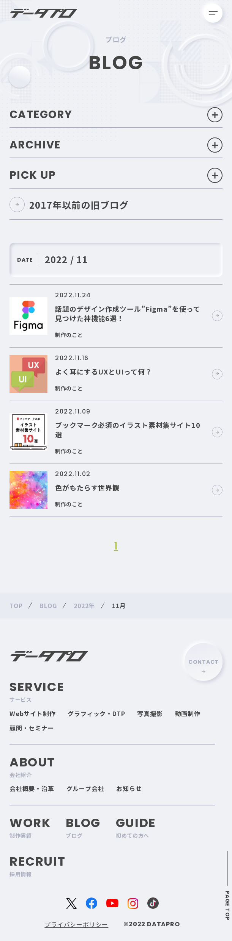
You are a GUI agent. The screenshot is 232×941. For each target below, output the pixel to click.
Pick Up (116, 175)
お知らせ (129, 788)
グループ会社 (85, 788)
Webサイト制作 (32, 713)
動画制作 (187, 713)
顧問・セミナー (31, 727)
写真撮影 (150, 713)
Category (116, 114)
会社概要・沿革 (31, 788)
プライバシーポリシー (76, 924)
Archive (116, 145)
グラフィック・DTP (96, 713)
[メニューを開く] (213, 13)
